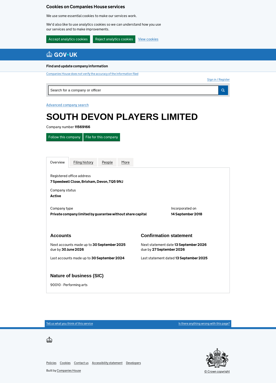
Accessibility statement (107, 363)
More (125, 162)
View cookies (148, 39)
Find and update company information (77, 66)
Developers (133, 363)
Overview (57, 162)
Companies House (69, 370)
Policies (51, 363)
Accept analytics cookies (68, 39)
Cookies (65, 363)
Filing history (83, 162)
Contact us (81, 363)
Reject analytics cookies (114, 39)
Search (223, 90)
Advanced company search (67, 105)
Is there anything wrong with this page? (204, 323)
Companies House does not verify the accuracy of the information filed (92, 74)
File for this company (101, 137)
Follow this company (64, 137)
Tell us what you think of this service (69, 323)
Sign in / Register (218, 79)
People (107, 162)
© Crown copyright (217, 371)
